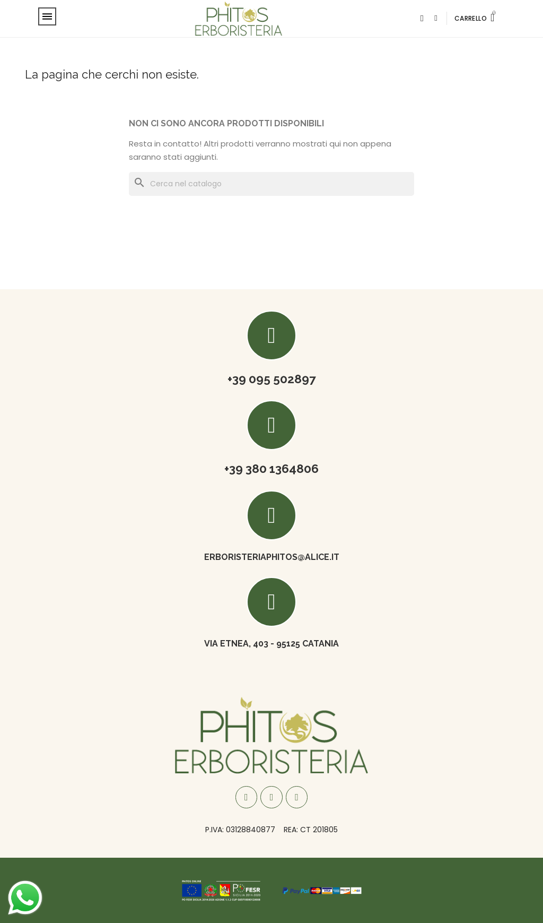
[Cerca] (271, 184)
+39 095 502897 (271, 379)
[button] (422, 18)
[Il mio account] (436, 18)
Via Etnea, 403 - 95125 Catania (271, 644)
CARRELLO (470, 18)
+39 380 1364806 (271, 469)
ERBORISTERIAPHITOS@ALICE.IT (271, 557)
